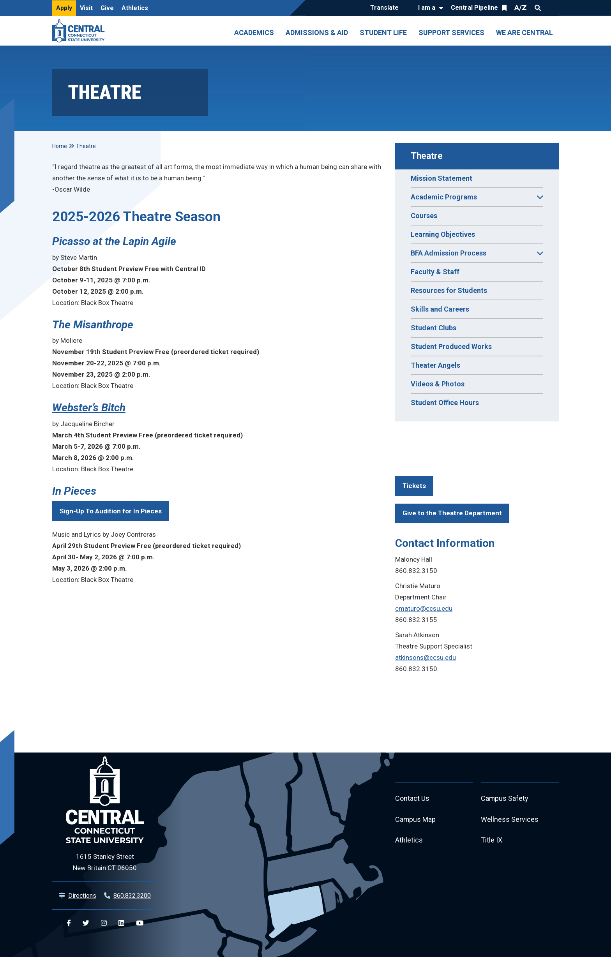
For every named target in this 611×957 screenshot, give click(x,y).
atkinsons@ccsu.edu (425, 657)
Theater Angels (435, 365)
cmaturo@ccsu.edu (423, 608)
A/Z (520, 7)
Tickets (414, 486)
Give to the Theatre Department (452, 513)
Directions (82, 895)
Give (107, 8)
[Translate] (386, 8)
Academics (254, 32)
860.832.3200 (132, 895)
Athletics (135, 8)
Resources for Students (449, 290)
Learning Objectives (443, 234)
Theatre (427, 156)
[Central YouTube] (139, 923)
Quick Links (552, 8)
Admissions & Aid (317, 32)
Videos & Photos (437, 384)
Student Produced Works (451, 346)
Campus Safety (505, 799)
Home (59, 146)
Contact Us (412, 799)
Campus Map (415, 820)
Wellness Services (510, 820)
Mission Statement (441, 178)
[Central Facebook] (69, 923)
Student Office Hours (445, 402)
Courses (424, 215)
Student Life (383, 32)
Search (538, 8)
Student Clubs (433, 328)
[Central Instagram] (104, 923)
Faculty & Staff (435, 272)
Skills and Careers (440, 309)
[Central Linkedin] (121, 923)
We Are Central (524, 32)
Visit (86, 8)
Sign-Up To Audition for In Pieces (111, 511)
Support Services (451, 32)
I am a (426, 7)
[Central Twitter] (86, 923)
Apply (64, 8)
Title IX (491, 841)
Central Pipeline (474, 7)
